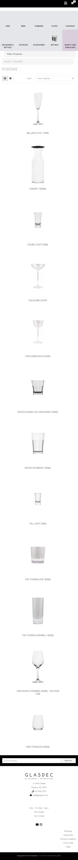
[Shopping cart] (72, 3)
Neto (59, 856)
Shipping (68, 831)
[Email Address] (31, 760)
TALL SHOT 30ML (38, 523)
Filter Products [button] (14, 54)
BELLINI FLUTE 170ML (38, 133)
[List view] (10, 78)
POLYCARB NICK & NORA (37, 356)
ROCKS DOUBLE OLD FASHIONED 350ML (38, 412)
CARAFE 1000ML (37, 189)
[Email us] (37, 824)
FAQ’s (68, 847)
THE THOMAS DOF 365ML (38, 579)
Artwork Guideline (68, 839)
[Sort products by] (54, 78)
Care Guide (68, 843)
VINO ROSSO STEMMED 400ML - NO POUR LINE (38, 692)
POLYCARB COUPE (38, 300)
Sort (29, 78)
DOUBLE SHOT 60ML (38, 244)
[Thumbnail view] (5, 78)
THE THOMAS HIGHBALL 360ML (38, 635)
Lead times (68, 835)
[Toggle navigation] (65, 3)
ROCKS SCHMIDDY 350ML (38, 468)
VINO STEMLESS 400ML (38, 747)
